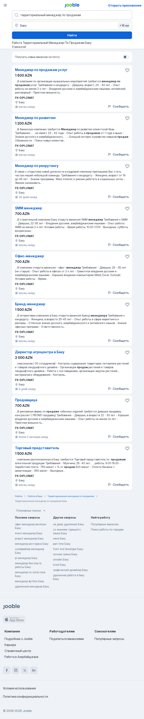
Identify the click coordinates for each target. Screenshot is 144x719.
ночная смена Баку (65, 554)
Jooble (27, 711)
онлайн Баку (61, 559)
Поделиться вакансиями (67, 639)
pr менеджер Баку (26, 558)
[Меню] (5, 5)
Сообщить (118, 106)
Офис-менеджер (29, 256)
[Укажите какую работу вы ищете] (72, 14)
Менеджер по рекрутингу (36, 166)
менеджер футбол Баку (29, 581)
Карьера (10, 645)
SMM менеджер (28, 208)
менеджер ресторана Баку (31, 543)
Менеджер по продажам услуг (41, 70)
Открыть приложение (125, 5)
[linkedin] (34, 670)
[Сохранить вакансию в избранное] (127, 70)
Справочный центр (17, 651)
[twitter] (24, 670)
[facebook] (6, 670)
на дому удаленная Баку (68, 524)
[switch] (126, 57)
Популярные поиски (31, 511)
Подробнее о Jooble (18, 639)
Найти (72, 35)
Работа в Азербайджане (21, 657)
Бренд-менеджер (30, 304)
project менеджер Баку (29, 538)
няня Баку (59, 538)
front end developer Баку (68, 549)
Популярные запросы (109, 639)
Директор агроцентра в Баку (39, 352)
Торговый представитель (37, 448)
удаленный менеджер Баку (32, 586)
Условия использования (19, 688)
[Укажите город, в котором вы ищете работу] (72, 25)
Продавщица (26, 400)
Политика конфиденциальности (25, 696)
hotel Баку (59, 564)
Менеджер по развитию (35, 118)
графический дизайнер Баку (70, 570)
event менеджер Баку (28, 533)
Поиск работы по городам (107, 529)
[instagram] (16, 670)
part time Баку (61, 543)
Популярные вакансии (104, 524)
